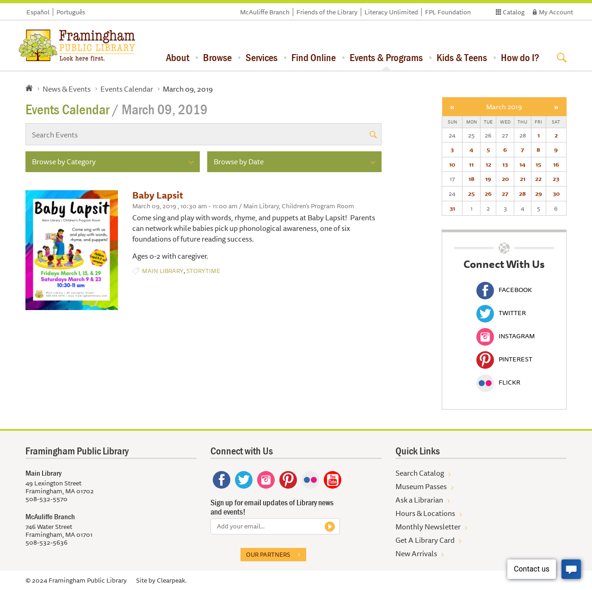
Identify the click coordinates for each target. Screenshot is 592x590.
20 (505, 178)
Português (70, 12)
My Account (556, 12)
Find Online (313, 57)
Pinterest (504, 359)
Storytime (203, 270)
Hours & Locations (425, 513)
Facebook (504, 290)
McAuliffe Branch (265, 12)
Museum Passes (421, 486)
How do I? (520, 57)
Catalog (513, 12)
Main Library (163, 270)
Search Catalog (419, 473)
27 (505, 193)
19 (488, 178)
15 (538, 164)
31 (452, 208)
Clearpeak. (171, 580)
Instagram (505, 336)
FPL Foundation (448, 12)
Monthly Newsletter (428, 526)
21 (522, 178)
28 (522, 193)
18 (472, 178)
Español (37, 12)
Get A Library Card (425, 540)
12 (488, 164)
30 (556, 193)
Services (262, 57)
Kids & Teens (462, 57)
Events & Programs (386, 57)
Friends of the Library (327, 12)
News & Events (67, 88)
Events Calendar (126, 88)
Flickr (498, 382)
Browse (217, 57)
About (177, 57)
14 (522, 164)
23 (556, 178)
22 (538, 178)
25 (471, 193)
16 (556, 164)
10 (452, 164)
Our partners (268, 554)
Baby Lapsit (157, 195)
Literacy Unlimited (391, 12)
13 (505, 164)
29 (538, 193)
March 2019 (504, 106)
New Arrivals (416, 553)
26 (488, 193)
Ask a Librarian (419, 500)
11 (471, 164)
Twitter (501, 313)
